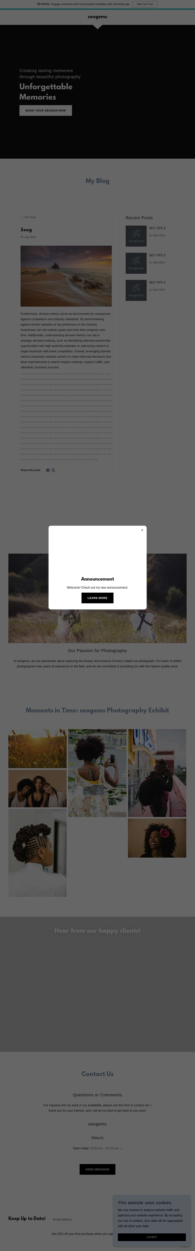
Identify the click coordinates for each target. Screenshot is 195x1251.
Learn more (97, 598)
